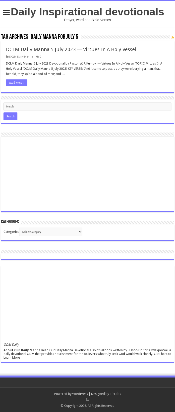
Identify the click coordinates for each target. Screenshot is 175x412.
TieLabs (115, 394)
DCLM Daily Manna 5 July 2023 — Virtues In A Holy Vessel (71, 49)
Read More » (17, 82)
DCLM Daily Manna (21, 56)
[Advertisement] (87, 174)
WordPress (80, 394)
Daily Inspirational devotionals (87, 12)
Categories (11, 232)
